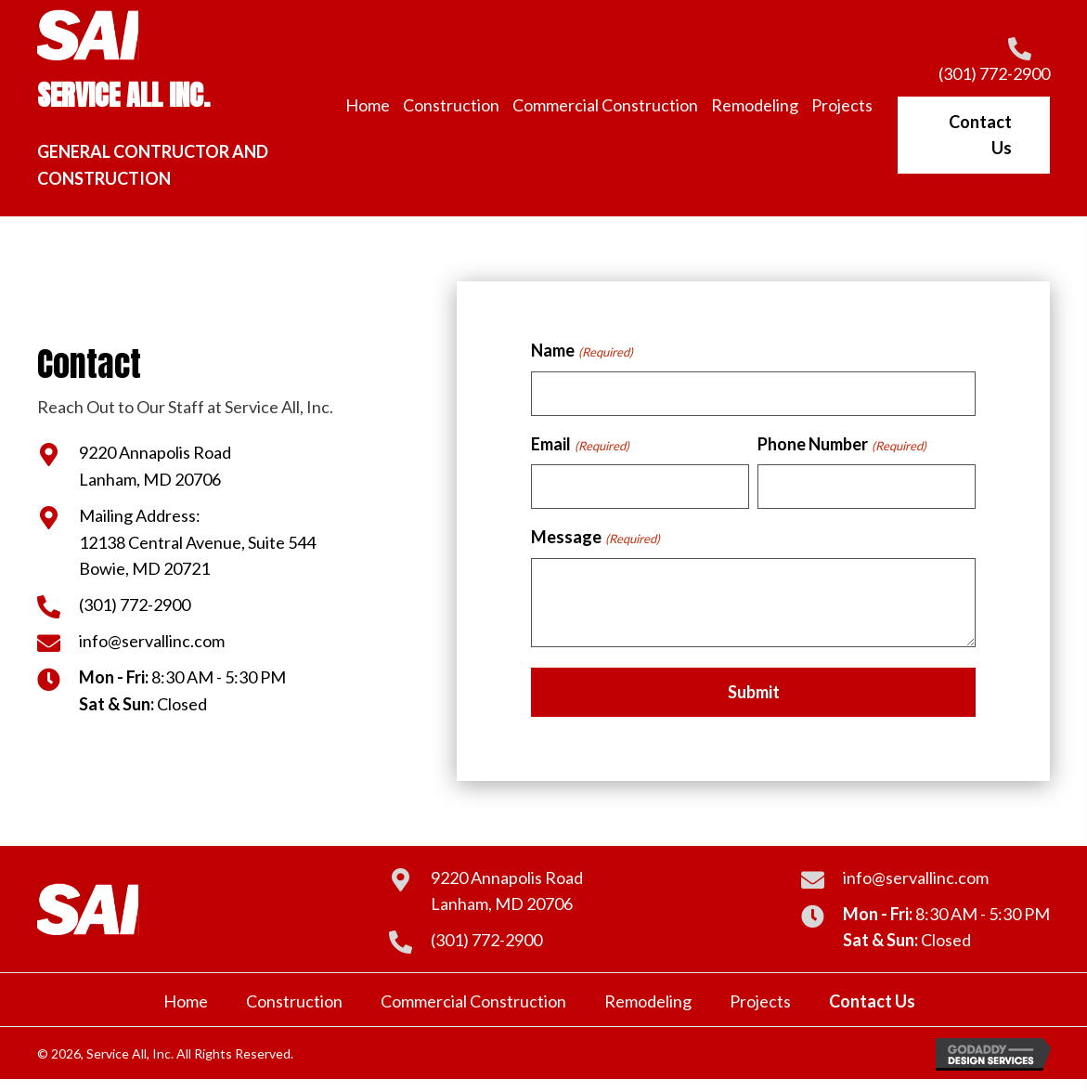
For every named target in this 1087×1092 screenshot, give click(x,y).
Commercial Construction (473, 1001)
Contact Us (872, 1001)
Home (185, 1001)
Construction (294, 1001)
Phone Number (841, 445)
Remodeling (648, 1001)
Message (595, 537)
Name (581, 351)
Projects (760, 1001)
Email (579, 445)
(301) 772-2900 (994, 73)
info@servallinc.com (152, 640)
